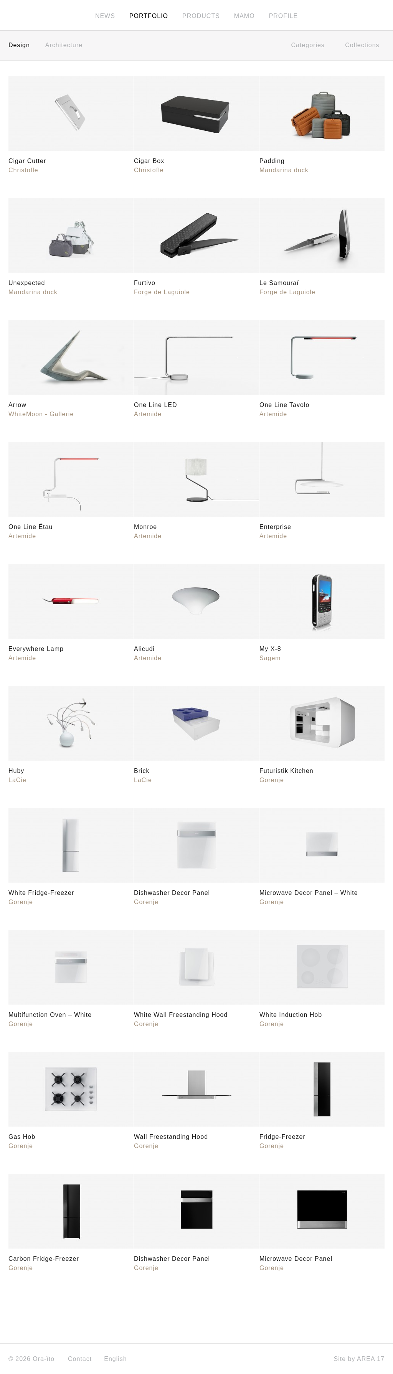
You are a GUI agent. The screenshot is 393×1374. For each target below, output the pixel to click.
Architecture (64, 45)
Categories (310, 45)
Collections (365, 45)
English (118, 1359)
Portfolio (148, 16)
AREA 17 (371, 1359)
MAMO (244, 16)
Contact (80, 1359)
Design (19, 45)
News (105, 16)
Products (201, 16)
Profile (283, 16)
